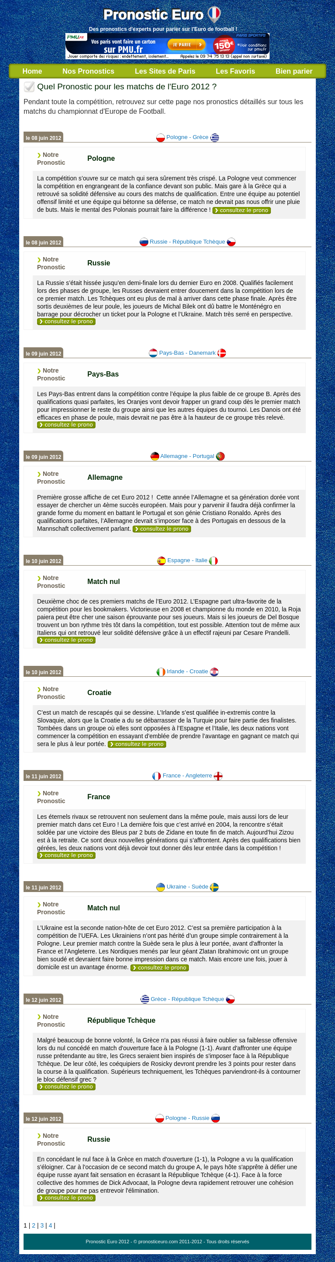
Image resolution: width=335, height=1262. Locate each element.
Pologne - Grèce (188, 137)
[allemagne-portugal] (162, 529)
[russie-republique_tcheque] (66, 321)
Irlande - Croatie (187, 671)
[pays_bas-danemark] (66, 424)
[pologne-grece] (241, 210)
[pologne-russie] (66, 1197)
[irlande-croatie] (137, 744)
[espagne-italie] (66, 640)
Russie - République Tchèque (187, 241)
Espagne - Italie (188, 560)
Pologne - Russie (187, 1118)
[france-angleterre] (66, 855)
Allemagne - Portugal (188, 456)
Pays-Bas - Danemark (187, 352)
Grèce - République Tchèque (187, 999)
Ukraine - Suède (188, 886)
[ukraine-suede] (159, 967)
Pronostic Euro (153, 15)
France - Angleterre (187, 775)
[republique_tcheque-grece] (66, 1086)
